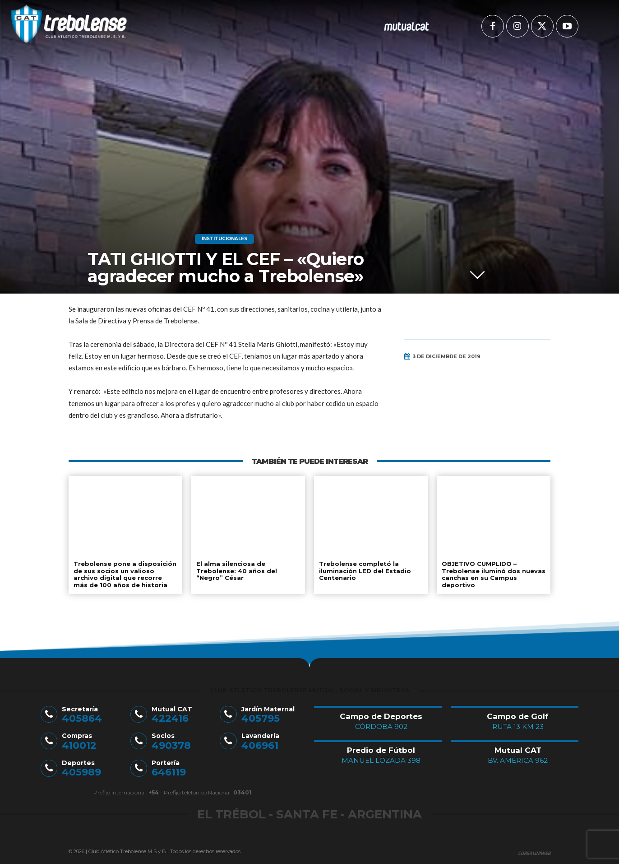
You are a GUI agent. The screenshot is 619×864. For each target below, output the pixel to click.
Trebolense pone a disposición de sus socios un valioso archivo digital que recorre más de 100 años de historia (125, 574)
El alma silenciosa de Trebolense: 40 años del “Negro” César (236, 570)
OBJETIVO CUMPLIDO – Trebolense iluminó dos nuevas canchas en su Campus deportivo (493, 574)
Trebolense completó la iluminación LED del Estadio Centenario (365, 570)
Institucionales (224, 239)
